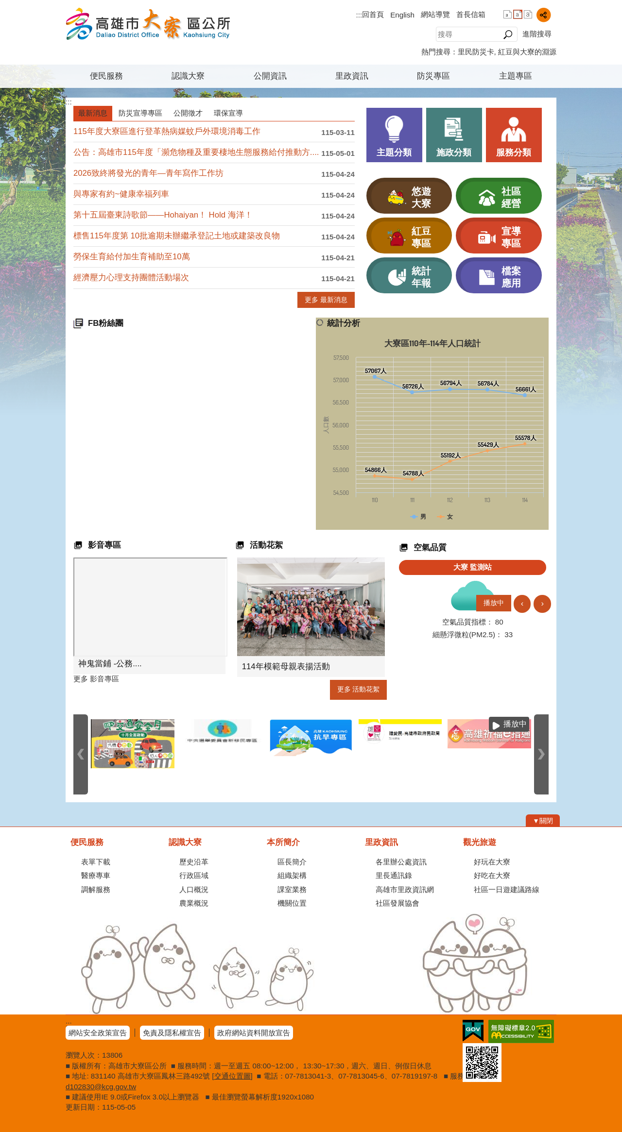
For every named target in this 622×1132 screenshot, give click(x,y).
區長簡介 (292, 862)
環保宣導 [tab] (228, 113)
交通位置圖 (232, 1076)
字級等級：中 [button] (517, 14)
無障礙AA (521, 1031)
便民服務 (106, 76)
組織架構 (292, 875)
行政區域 (193, 875)
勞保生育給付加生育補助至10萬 (131, 256)
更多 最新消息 (326, 300)
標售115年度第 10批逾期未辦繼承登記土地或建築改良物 (176, 235)
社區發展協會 (397, 903)
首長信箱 (470, 14)
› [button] (542, 603)
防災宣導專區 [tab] (140, 113)
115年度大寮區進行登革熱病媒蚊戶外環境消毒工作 (166, 131)
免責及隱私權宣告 (172, 1033)
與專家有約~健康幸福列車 (121, 194)
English (402, 15)
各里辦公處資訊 (401, 862)
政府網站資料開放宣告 (253, 1033)
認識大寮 (188, 76)
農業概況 (193, 903)
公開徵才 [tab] (188, 113)
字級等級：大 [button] (528, 14)
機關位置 (292, 903)
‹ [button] (522, 603)
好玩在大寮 (492, 862)
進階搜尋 (537, 34)
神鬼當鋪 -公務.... (110, 663)
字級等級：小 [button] (507, 14)
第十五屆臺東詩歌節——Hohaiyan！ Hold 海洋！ (163, 215)
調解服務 (95, 889)
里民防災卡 (476, 52)
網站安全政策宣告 (98, 1033)
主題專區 (515, 76)
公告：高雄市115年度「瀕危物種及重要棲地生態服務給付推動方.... (196, 152)
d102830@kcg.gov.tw (101, 1086)
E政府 (473, 1031)
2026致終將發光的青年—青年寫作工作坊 (148, 173)
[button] (507, 34)
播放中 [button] (494, 603)
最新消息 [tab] (92, 113)
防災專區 (433, 76)
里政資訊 (351, 76)
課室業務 (292, 889)
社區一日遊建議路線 (506, 889)
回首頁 (373, 14)
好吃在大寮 (492, 875)
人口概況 (193, 889)
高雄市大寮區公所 (148, 23)
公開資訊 (270, 76)
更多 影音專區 (96, 679)
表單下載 (95, 862)
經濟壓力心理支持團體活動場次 (131, 277)
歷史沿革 (193, 862)
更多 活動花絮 (358, 689)
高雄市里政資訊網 (405, 889)
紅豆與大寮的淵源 (527, 52)
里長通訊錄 (394, 875)
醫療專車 (95, 875)
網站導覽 (435, 14)
